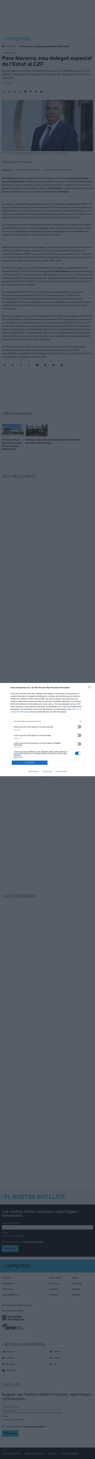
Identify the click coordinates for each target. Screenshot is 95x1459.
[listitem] (47, 721)
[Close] (90, 687)
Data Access (47, 771)
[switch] (78, 727)
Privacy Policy (61, 771)
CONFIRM (29, 763)
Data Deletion (33, 771)
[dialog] (47, 729)
